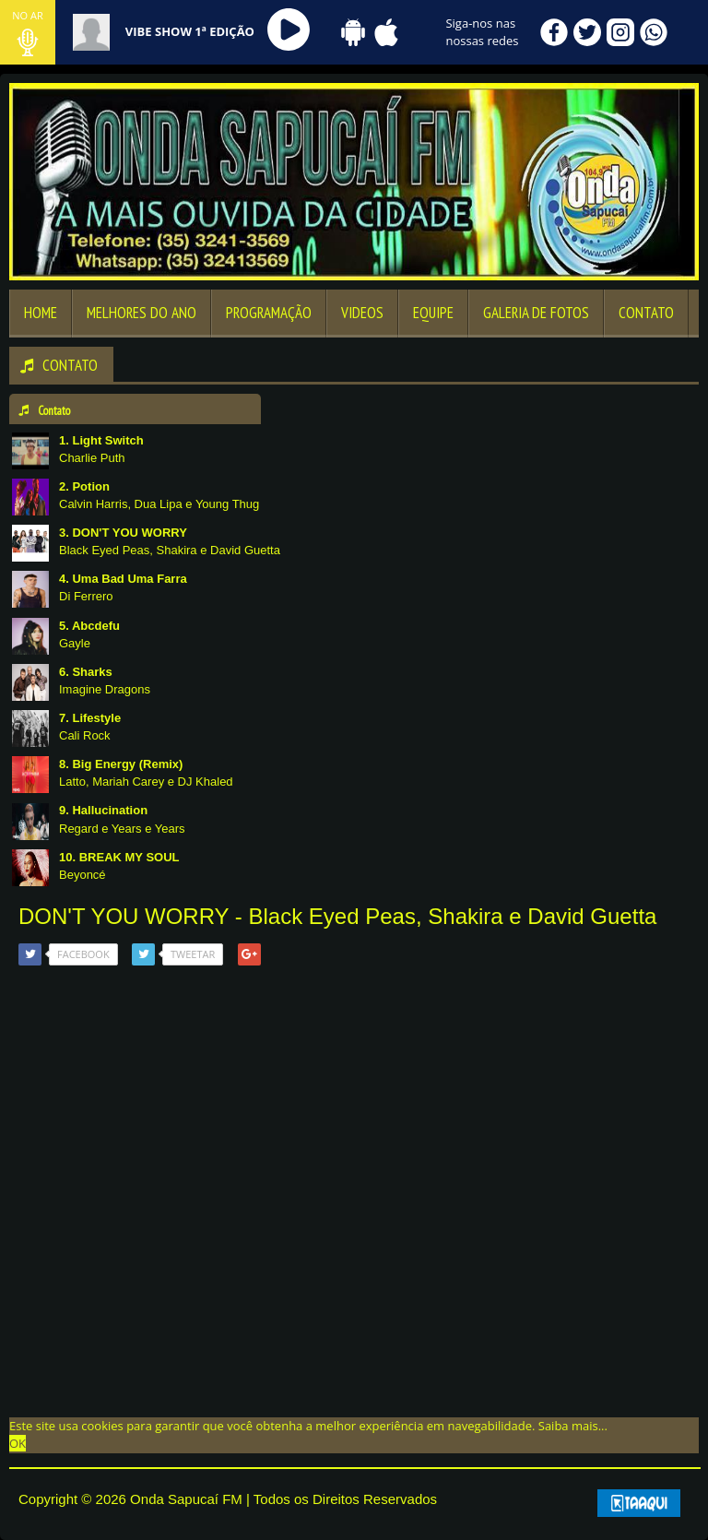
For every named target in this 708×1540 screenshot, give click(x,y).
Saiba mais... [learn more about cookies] (573, 1425)
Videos (362, 312)
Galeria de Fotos (536, 312)
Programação (269, 312)
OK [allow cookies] (17, 1443)
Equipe (433, 312)
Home (40, 312)
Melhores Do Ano (141, 312)
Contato (646, 312)
